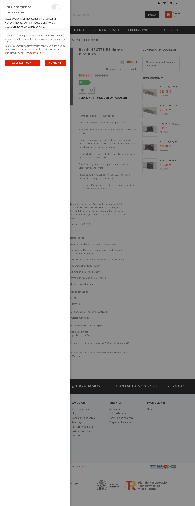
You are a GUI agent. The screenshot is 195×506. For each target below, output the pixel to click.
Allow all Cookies (23, 498)
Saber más (35, 488)
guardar (55, 498)
